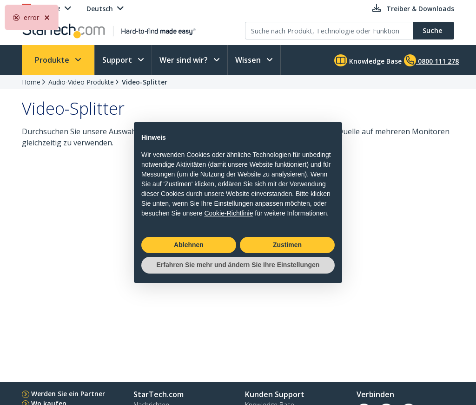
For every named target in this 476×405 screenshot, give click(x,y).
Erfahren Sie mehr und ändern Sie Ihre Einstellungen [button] (238, 264)
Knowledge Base (368, 60)
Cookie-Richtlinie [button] (228, 213)
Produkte (53, 60)
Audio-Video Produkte (81, 82)
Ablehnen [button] (189, 244)
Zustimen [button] (287, 244)
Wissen (249, 60)
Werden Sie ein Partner (68, 393)
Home (31, 82)
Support (118, 60)
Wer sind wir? (184, 60)
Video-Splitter (144, 82)
